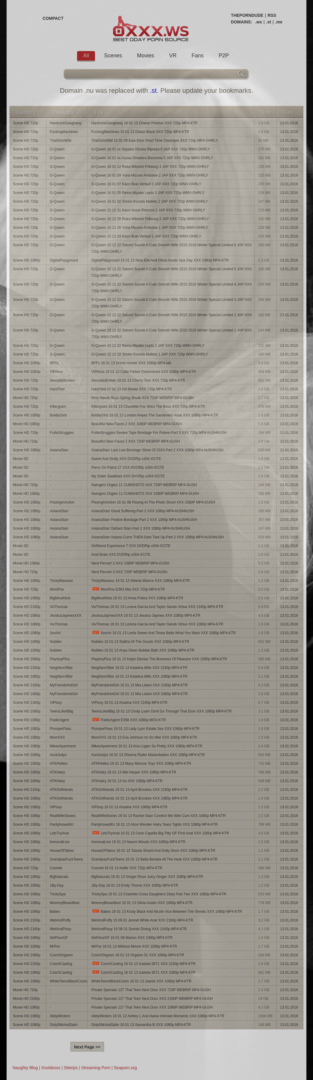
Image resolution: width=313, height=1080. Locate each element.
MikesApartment (63, 746)
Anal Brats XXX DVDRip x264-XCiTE (120, 554)
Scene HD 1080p (26, 260)
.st (268, 22)
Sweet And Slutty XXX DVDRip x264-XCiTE (126, 459)
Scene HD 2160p (26, 607)
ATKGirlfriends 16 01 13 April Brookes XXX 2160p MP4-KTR (139, 790)
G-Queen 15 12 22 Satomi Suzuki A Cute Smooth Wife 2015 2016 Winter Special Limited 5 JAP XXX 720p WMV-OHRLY (171, 272)
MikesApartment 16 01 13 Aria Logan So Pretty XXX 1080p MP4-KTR (146, 746)
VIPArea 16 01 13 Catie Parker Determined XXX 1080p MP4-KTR (143, 372)
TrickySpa (58, 894)
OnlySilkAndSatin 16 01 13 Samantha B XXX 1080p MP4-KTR (141, 1025)
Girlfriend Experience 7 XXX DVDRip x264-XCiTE (130, 546)
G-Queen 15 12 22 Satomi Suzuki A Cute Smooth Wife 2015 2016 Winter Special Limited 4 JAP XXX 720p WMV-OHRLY (171, 287)
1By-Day (57, 885)
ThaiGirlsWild (60, 140)
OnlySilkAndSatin (64, 1025)
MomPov (57, 589)
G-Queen (57, 149)
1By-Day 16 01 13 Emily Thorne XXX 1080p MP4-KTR (134, 885)
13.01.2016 (289, 123)
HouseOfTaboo (62, 851)
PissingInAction (62, 502)
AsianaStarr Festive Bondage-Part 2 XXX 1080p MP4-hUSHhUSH (144, 520)
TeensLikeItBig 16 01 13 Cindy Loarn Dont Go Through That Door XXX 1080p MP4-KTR (161, 711)
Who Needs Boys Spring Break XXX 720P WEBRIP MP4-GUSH (142, 398)
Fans (198, 56)
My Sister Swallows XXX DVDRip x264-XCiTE (128, 476)
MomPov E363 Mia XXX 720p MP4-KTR (128, 589)
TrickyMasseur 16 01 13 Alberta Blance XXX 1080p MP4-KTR (140, 581)
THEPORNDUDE (247, 15)
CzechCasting (61, 964)
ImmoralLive (59, 842)
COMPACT (53, 18)
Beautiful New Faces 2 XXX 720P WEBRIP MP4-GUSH (135, 441)
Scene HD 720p (25, 123)
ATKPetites (58, 763)
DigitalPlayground (64, 260)
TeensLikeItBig (61, 711)
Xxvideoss (50, 1067)
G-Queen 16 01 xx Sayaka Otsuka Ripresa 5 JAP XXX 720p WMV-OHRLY (150, 149)
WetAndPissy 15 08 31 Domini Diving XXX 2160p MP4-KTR (139, 929)
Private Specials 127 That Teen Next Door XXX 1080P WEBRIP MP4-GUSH (152, 1007)
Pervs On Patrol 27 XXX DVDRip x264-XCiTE (127, 467)
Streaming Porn (95, 1067)
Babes (55, 911)
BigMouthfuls (60, 598)
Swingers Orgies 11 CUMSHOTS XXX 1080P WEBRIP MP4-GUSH (145, 494)
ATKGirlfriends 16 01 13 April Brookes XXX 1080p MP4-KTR (139, 798)
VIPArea (56, 372)
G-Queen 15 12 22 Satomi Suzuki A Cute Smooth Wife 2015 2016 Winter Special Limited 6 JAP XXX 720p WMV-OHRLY (171, 248)
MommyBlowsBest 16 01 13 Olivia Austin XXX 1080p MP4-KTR (141, 903)
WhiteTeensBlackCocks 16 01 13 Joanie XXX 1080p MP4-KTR (141, 981)
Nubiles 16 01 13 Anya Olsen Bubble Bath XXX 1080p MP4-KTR (142, 650)
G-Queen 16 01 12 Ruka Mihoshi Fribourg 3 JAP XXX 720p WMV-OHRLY (150, 167)
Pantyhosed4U (61, 824)
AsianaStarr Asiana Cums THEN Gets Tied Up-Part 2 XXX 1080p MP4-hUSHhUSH (157, 537)
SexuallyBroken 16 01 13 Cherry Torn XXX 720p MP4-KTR (138, 380)
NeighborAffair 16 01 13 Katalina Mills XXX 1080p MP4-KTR (139, 676)
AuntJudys (58, 755)
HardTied (57, 389)
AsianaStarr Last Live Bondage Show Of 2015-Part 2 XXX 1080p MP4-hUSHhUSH (157, 450)
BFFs (54, 363)
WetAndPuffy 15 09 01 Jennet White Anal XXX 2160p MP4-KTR (142, 920)
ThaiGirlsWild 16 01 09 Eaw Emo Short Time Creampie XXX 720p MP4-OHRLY (154, 140)
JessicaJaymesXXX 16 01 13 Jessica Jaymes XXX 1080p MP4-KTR (145, 615)
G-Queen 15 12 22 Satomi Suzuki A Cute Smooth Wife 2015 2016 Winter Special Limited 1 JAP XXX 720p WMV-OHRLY (171, 333)
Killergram (58, 406)
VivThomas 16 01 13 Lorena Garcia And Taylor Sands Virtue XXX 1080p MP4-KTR (157, 624)
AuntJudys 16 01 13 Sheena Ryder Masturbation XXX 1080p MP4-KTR (148, 755)
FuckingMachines (64, 132)
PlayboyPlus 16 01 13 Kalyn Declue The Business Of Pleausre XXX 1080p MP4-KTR (159, 659)
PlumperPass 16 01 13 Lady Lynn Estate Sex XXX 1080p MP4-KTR (145, 729)
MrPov (55, 946)
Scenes (113, 56)
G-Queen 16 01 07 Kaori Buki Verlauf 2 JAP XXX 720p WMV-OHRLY (146, 184)
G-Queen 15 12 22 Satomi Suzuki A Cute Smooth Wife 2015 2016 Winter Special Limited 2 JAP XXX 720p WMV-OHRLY (171, 318)
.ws (258, 22)
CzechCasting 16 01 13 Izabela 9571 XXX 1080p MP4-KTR (143, 972)
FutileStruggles (62, 433)
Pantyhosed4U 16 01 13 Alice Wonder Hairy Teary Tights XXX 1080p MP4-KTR (154, 824)
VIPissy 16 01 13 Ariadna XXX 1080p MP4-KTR (129, 807)
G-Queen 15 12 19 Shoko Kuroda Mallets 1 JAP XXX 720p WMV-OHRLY (149, 354)
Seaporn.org (125, 1067)
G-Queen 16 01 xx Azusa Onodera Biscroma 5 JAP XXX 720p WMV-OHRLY (152, 158)
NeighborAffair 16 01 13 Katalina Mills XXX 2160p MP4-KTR (139, 668)
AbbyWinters (60, 1016)
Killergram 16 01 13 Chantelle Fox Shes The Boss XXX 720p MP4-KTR (148, 406)
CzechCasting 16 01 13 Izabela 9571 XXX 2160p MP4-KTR (143, 963)
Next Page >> (87, 1047)
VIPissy (56, 702)
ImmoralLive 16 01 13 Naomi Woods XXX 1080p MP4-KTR (138, 842)
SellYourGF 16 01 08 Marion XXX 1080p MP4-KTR (131, 938)
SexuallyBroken (62, 380)
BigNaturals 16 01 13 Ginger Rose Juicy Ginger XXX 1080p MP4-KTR (147, 877)
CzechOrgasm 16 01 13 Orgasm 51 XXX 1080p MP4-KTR (137, 955)
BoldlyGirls (58, 415)
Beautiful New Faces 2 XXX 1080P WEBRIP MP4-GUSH (136, 424)
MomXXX (57, 737)
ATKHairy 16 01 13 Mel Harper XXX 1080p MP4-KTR (133, 772)
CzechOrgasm (61, 955)
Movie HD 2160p (26, 999)
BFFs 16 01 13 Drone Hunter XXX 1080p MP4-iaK (131, 363)
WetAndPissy (60, 929)
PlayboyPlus (60, 659)
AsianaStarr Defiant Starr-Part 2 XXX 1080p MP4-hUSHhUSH (140, 528)
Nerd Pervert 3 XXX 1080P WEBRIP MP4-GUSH (130, 563)
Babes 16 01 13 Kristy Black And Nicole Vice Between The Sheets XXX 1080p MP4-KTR (166, 911)
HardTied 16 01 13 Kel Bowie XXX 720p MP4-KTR (131, 389)
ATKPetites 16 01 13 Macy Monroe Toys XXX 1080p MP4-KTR (141, 763)
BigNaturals (59, 877)
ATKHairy (57, 772)
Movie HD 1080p (26, 424)
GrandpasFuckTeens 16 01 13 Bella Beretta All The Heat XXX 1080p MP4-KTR (154, 859)
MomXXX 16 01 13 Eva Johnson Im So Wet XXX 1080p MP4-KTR (144, 737)
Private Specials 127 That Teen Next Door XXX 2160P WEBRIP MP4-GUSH (152, 999)
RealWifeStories (63, 816)
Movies (145, 56)
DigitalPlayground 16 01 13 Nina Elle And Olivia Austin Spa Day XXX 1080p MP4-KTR (159, 260)
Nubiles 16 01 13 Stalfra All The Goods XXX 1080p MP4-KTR (140, 642)
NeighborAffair (61, 668)
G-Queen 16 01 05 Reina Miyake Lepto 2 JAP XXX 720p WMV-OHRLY (147, 193)
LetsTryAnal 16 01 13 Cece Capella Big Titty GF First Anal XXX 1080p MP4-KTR (160, 833)
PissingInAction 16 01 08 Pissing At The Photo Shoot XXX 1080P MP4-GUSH (153, 502)
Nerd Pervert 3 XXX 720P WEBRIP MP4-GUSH (129, 572)
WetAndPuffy (60, 920)
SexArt (55, 633)
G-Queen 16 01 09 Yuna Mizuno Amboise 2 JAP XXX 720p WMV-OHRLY (149, 175)
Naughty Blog (25, 1067)
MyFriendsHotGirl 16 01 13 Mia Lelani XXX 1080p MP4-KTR (139, 694)
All (86, 56)
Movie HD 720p (25, 398)
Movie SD (20, 459)
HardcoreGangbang (65, 123)
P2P (224, 56)
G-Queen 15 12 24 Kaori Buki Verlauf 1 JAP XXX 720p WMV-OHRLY (146, 236)
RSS (271, 15)
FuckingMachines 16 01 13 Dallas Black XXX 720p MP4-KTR (140, 132)
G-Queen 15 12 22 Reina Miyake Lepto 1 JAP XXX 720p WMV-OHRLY (147, 345)
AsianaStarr (59, 450)
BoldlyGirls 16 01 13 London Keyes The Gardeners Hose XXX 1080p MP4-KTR (154, 415)
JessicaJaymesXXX (65, 615)
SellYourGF (59, 938)
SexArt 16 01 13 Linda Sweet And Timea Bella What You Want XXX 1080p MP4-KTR (163, 633)
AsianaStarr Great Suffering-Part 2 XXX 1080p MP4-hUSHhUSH (142, 511)
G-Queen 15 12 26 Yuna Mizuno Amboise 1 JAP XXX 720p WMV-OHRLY (149, 227)
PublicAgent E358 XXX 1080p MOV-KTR (128, 720)
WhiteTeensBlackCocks (68, 981)
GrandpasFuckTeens (66, 859)
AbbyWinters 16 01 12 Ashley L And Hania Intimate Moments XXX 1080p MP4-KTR (157, 1016)
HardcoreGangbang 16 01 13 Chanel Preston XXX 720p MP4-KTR (144, 123)
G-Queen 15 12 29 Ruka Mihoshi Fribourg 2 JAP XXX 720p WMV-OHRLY (150, 219)
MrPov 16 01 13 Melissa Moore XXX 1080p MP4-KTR (134, 946)
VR (173, 56)
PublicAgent (59, 720)
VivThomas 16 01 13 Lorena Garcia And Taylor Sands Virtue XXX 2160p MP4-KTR (157, 607)
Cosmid (56, 868)
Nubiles (56, 642)
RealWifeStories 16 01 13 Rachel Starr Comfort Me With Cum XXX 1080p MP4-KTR (158, 816)
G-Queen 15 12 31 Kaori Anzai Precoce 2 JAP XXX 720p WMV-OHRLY (148, 210)
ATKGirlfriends (61, 790)
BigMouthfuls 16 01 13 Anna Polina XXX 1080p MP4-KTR (137, 598)
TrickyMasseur (61, 581)
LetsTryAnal (59, 833)
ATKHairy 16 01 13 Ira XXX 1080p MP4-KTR (126, 781)
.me (278, 22)
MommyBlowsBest (64, 903)
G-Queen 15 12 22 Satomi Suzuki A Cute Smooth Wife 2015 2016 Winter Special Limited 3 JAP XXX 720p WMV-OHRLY (171, 303)
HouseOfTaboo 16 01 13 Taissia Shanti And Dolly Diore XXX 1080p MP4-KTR (153, 851)
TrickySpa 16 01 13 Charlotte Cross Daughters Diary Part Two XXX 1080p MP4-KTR (158, 894)
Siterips (71, 1067)
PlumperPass (60, 729)
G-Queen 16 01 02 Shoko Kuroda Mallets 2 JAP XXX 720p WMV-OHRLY (149, 201)
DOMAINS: (241, 22)
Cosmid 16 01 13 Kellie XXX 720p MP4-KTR (126, 868)
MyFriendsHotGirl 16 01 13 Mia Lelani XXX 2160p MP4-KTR (139, 685)
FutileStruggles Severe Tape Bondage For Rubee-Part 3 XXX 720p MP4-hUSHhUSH (158, 433)
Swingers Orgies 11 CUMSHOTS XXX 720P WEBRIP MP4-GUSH (144, 485)
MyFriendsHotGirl (64, 685)
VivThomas (59, 607)
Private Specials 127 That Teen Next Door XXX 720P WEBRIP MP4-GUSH (151, 990)
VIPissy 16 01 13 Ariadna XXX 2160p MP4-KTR (129, 702)
